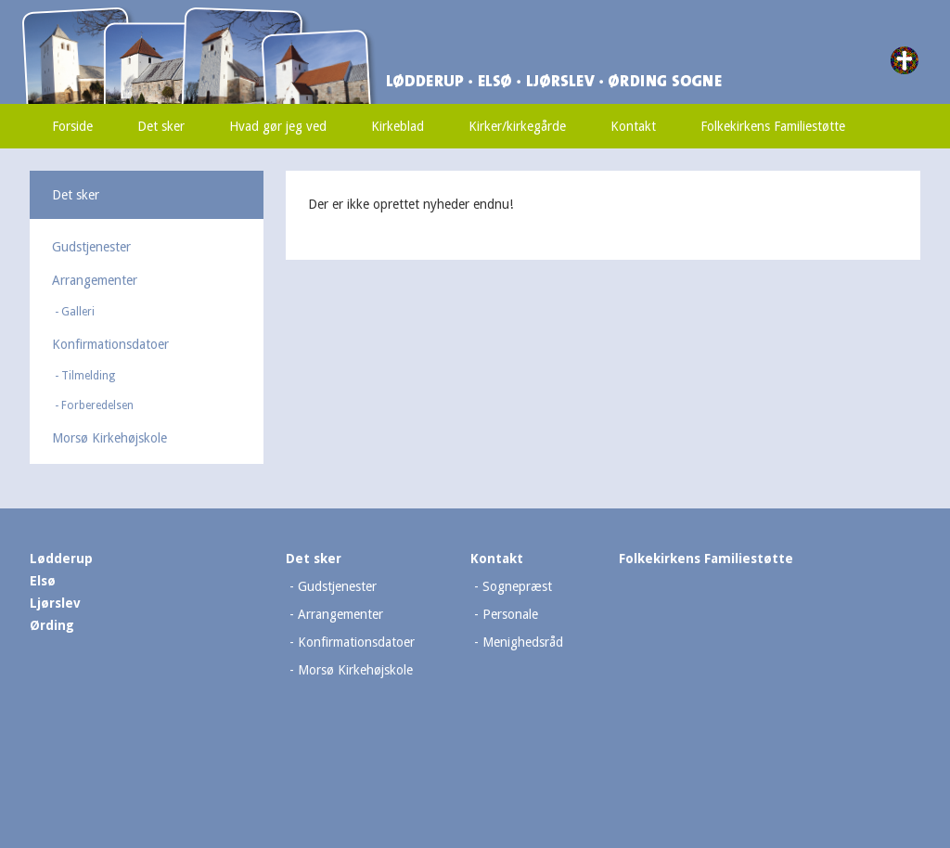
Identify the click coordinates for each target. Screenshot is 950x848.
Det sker (161, 126)
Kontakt (633, 126)
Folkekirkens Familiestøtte (772, 126)
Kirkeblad (397, 126)
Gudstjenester (91, 246)
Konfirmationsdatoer (110, 344)
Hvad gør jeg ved (278, 126)
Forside (72, 126)
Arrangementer (94, 280)
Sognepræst (517, 586)
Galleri (78, 311)
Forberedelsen (97, 405)
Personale (510, 614)
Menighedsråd (522, 642)
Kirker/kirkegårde (517, 126)
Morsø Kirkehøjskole (109, 437)
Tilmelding (88, 375)
